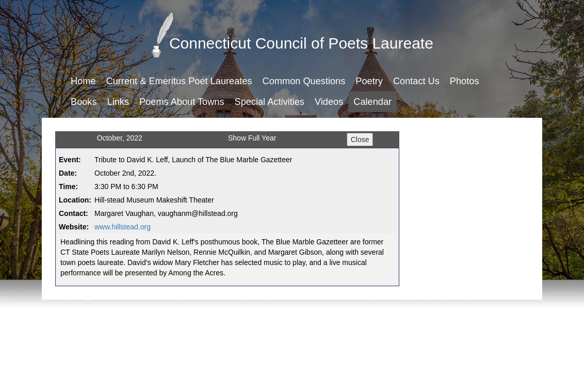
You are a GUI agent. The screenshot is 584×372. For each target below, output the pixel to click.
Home (83, 81)
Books (84, 102)
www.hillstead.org (122, 227)
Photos (464, 81)
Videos (329, 102)
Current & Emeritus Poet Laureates (179, 81)
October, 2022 (119, 138)
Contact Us (416, 81)
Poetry (369, 81)
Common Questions (304, 81)
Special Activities (269, 102)
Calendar (372, 102)
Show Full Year (252, 138)
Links (118, 102)
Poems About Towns (181, 102)
